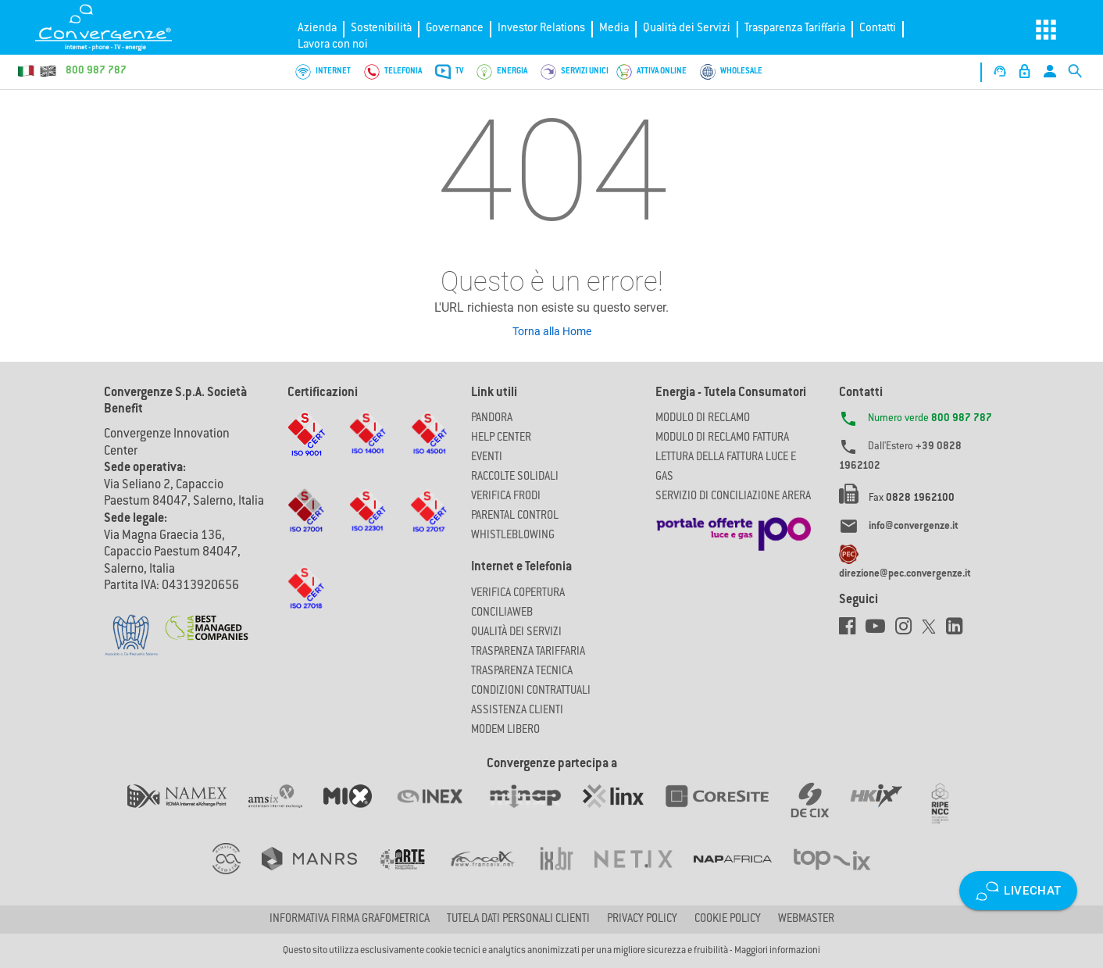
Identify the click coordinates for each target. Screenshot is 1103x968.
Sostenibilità (381, 28)
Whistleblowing (513, 535)
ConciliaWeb (502, 613)
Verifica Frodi (506, 496)
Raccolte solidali (515, 477)
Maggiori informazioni (777, 950)
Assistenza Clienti (517, 710)
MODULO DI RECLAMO (702, 418)
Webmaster (806, 919)
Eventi (486, 457)
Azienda (317, 28)
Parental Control (515, 516)
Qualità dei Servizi (686, 28)
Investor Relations (541, 28)
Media (614, 28)
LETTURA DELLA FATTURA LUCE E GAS (725, 467)
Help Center (501, 438)
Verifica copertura (518, 593)
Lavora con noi (333, 45)
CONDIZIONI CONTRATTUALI (531, 691)
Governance (455, 28)
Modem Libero (505, 730)
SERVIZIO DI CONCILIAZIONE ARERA (733, 496)
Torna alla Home (551, 331)
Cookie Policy (727, 919)
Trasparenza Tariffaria (794, 28)
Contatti (877, 28)
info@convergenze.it (913, 526)
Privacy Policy (642, 919)
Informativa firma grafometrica (350, 919)
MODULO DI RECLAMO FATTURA (722, 438)
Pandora (491, 418)
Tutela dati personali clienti (518, 919)
